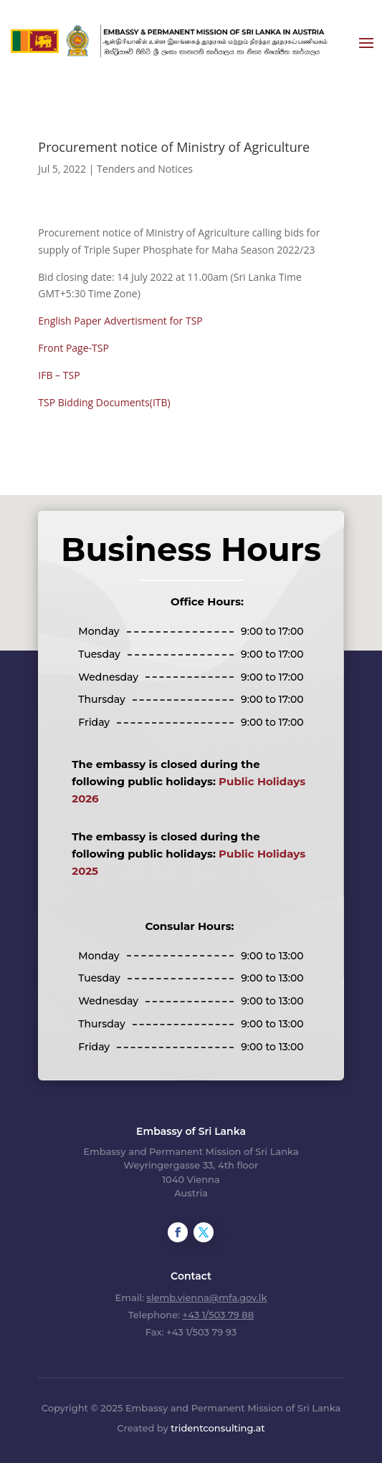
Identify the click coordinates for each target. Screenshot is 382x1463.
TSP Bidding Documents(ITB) (104, 402)
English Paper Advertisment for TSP (120, 320)
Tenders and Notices (145, 169)
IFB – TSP (59, 375)
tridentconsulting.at (217, 1428)
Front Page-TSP (73, 348)
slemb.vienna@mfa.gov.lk (206, 1297)
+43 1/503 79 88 (218, 1314)
